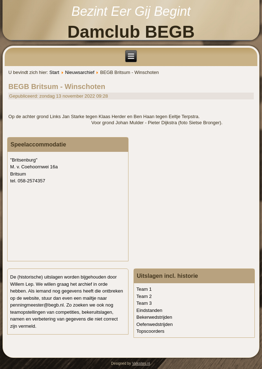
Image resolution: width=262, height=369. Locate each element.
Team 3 (144, 303)
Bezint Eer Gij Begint (131, 11)
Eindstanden (149, 310)
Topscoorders (150, 331)
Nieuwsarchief (79, 72)
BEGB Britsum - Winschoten (56, 86)
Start (54, 72)
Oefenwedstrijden (154, 324)
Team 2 (144, 296)
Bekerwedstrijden (154, 317)
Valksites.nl (141, 363)
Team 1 (144, 289)
